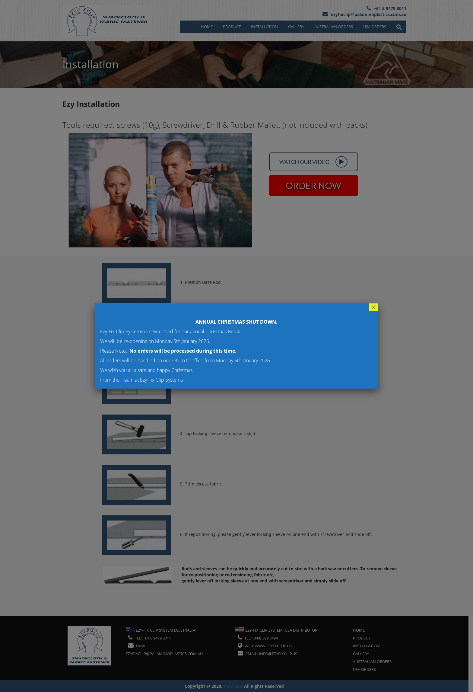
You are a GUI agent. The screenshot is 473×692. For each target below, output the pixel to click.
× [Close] (373, 307)
